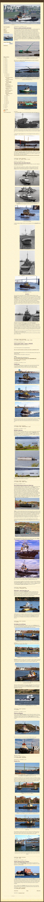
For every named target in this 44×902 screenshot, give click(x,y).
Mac (5, 110)
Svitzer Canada (24, 757)
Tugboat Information (6, 32)
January (7, 103)
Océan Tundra (18, 360)
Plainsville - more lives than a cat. (21, 590)
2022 (5, 62)
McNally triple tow (8, 84)
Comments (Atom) (21, 892)
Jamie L (20, 426)
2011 (5, 105)
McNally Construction (25, 426)
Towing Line (5, 30)
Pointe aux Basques (8, 91)
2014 (5, 71)
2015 (5, 70)
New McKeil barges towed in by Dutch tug (23, 485)
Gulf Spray (17, 709)
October (7, 76)
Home (27, 890)
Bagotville (17, 426)
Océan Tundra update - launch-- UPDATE (23, 343)
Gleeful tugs (7, 83)
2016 (5, 69)
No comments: (24, 158)
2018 (5, 67)
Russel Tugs (5, 28)
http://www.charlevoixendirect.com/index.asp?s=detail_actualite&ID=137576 (26, 349)
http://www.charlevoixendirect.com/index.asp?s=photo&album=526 (25, 358)
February (7, 102)
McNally (23, 481)
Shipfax (5, 29)
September (7, 95)
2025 (5, 59)
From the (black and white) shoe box (22, 162)
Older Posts (38, 890)
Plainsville (17, 621)
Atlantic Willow (23, 888)
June (6, 97)
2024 (5, 60)
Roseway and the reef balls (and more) (22, 28)
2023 (5, 61)
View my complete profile (7, 112)
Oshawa (29, 426)
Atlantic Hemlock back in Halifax (21, 861)
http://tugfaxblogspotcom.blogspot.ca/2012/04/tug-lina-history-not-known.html (26, 155)
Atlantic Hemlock (18, 888)
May (6, 98)
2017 (5, 68)
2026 (5, 58)
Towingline (5, 31)
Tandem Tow (7, 92)
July (6, 96)
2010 (5, 106)
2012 (5, 104)
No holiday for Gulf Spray (20, 624)
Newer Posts (16, 890)
